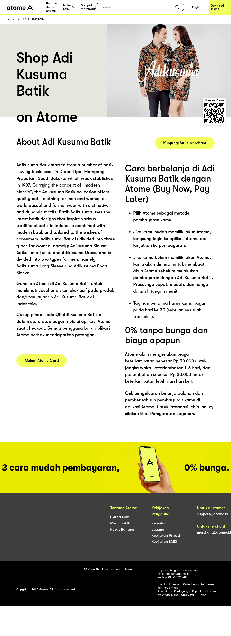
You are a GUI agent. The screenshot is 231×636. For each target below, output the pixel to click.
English (196, 7)
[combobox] (136, 7)
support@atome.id (212, 514)
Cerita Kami (120, 517)
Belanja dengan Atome (51, 7)
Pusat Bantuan (122, 529)
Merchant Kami (122, 523)
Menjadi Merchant (88, 7)
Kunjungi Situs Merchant (184, 143)
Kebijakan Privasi (166, 535)
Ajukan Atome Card (42, 360)
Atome (10, 19)
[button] (177, 7)
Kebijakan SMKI (164, 542)
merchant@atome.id (214, 532)
